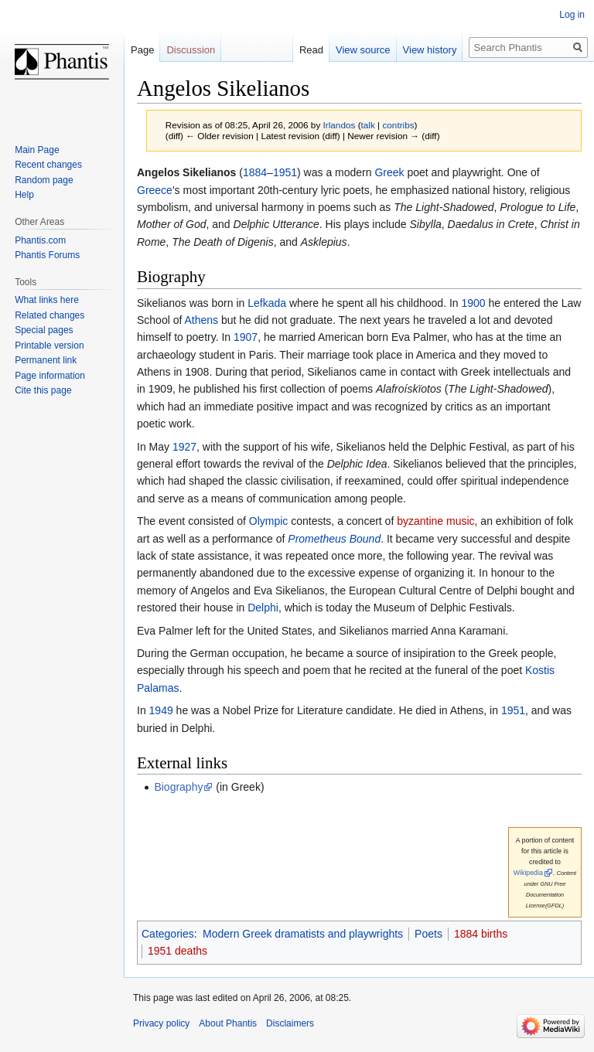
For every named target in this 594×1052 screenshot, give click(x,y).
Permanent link (46, 360)
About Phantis (228, 1023)
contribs (398, 125)
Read (311, 50)
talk (368, 125)
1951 (285, 172)
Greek (389, 172)
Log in (572, 14)
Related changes (49, 315)
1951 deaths (177, 951)
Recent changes (48, 164)
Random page (44, 180)
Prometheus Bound (334, 539)
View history (430, 50)
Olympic (268, 521)
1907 (246, 337)
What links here (47, 299)
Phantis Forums (47, 255)
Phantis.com (40, 240)
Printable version (49, 345)
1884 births (480, 934)
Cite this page (43, 390)
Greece (154, 190)
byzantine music (435, 521)
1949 (161, 710)
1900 (474, 303)
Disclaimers (290, 1023)
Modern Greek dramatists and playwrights (303, 934)
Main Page (37, 150)
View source (363, 50)
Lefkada (267, 303)
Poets (428, 934)
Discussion (190, 50)
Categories (168, 934)
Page (142, 50)
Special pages (44, 330)
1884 (255, 172)
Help (24, 194)
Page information (50, 375)
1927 (184, 447)
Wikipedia (528, 873)
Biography (178, 787)
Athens (202, 320)
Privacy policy (161, 1023)
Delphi (263, 607)
